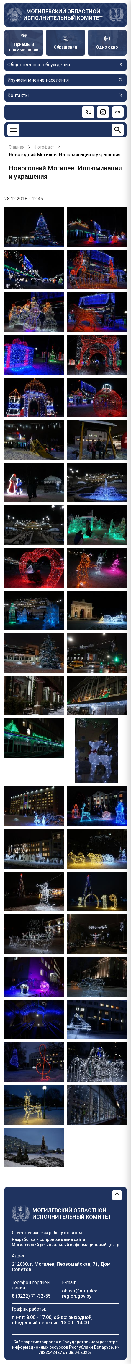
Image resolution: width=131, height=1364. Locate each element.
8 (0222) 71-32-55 (31, 1296)
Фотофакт (44, 147)
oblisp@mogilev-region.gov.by (80, 1293)
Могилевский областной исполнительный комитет (63, 14)
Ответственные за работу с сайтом (47, 1232)
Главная (16, 147)
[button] (34, 226)
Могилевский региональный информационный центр (65, 1244)
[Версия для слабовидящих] (118, 112)
